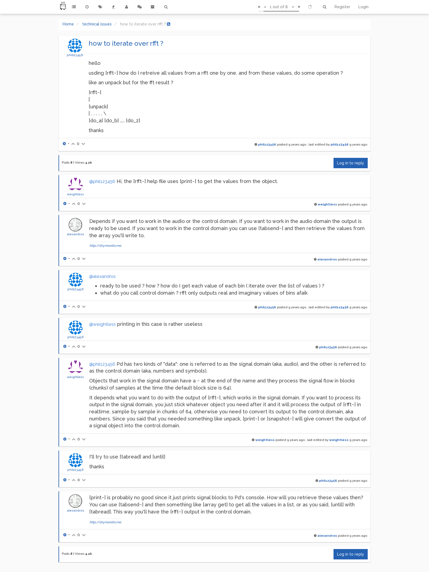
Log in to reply (350, 163)
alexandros (75, 234)
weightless (75, 194)
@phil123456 (102, 181)
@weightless (102, 324)
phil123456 (75, 55)
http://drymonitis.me (105, 246)
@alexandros (102, 276)
